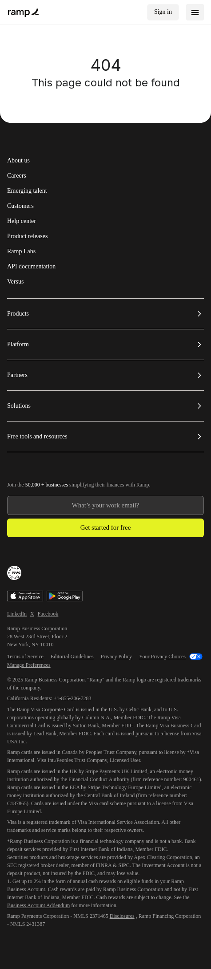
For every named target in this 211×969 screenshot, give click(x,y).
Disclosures (122, 916)
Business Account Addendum (38, 905)
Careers (16, 176)
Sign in (163, 11)
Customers (20, 206)
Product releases (27, 236)
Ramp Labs (21, 251)
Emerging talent (27, 191)
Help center (21, 221)
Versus (15, 282)
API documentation (31, 266)
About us (18, 160)
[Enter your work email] (105, 505)
